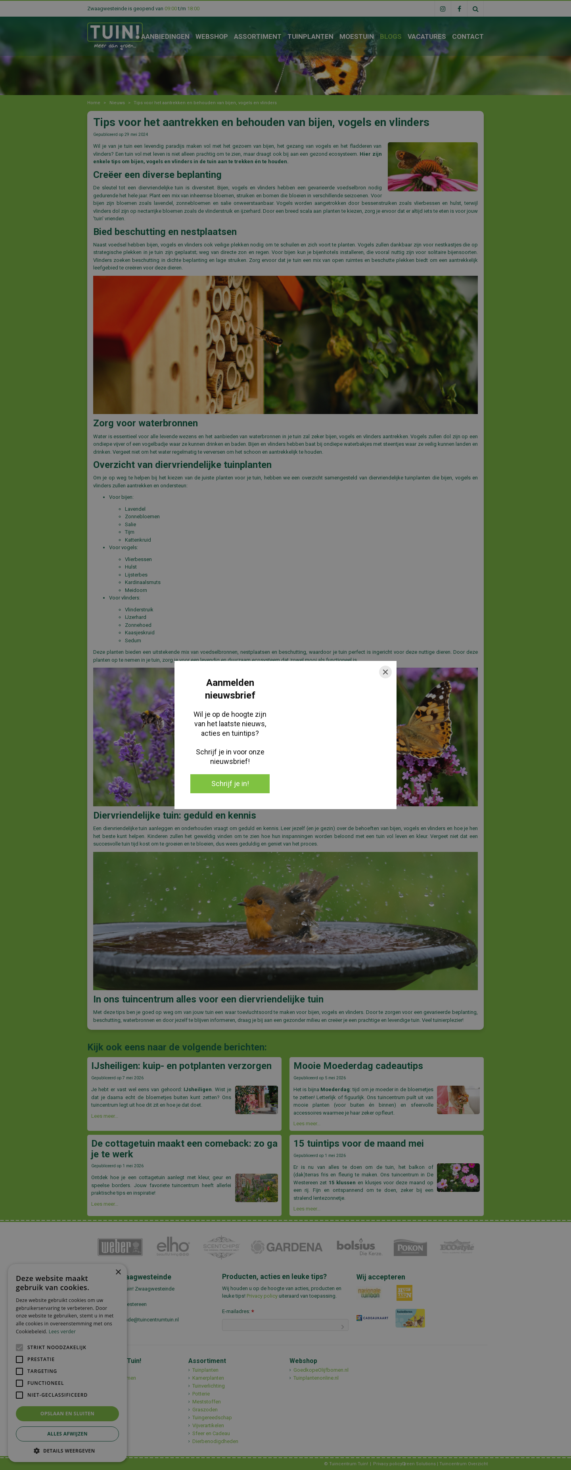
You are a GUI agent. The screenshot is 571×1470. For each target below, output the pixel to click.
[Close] (385, 672)
